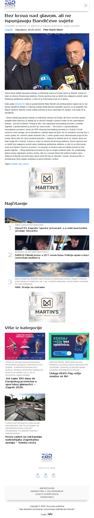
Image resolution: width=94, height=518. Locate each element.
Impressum (47, 488)
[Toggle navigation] (85, 5)
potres (26, 164)
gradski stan (17, 164)
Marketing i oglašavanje (47, 491)
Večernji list (20, 104)
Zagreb (9, 30)
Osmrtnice (47, 497)
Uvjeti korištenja (47, 494)
